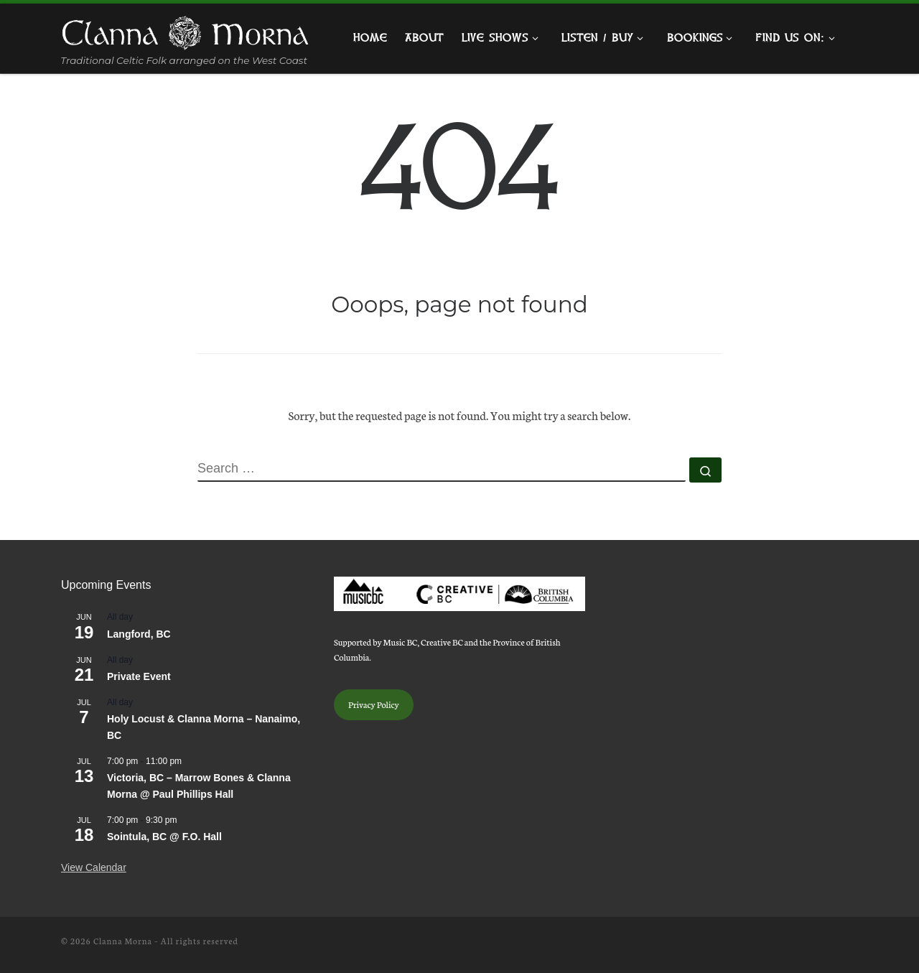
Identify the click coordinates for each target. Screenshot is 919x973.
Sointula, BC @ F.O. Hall (164, 836)
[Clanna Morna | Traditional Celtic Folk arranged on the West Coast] (185, 30)
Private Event (139, 676)
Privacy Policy (373, 704)
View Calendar (93, 867)
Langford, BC (139, 634)
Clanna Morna (122, 940)
